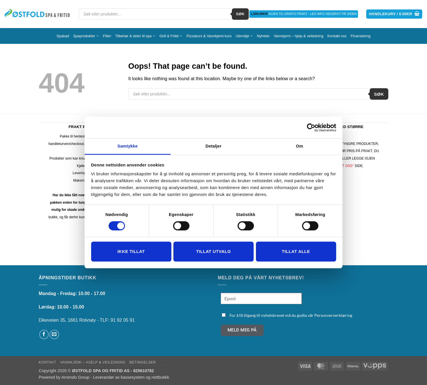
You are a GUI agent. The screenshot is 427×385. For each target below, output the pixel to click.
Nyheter (263, 36)
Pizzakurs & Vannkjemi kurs (209, 36)
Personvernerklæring (333, 315)
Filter (107, 36)
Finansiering (360, 36)
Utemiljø (244, 36)
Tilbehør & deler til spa (135, 36)
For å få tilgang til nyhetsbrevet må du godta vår (291, 315)
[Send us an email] (54, 334)
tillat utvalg (213, 251)
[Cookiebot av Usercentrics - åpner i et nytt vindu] (311, 127)
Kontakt (47, 362)
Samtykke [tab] (127, 146)
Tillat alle (296, 251)
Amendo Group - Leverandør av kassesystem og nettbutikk (115, 377)
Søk (240, 14)
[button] (394, 14)
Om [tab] (299, 146)
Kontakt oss (336, 36)
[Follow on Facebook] (44, 334)
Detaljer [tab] (213, 146)
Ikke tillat (131, 251)
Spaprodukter (86, 36)
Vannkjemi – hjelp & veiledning (298, 36)
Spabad (62, 36)
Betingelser (143, 362)
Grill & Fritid (170, 36)
